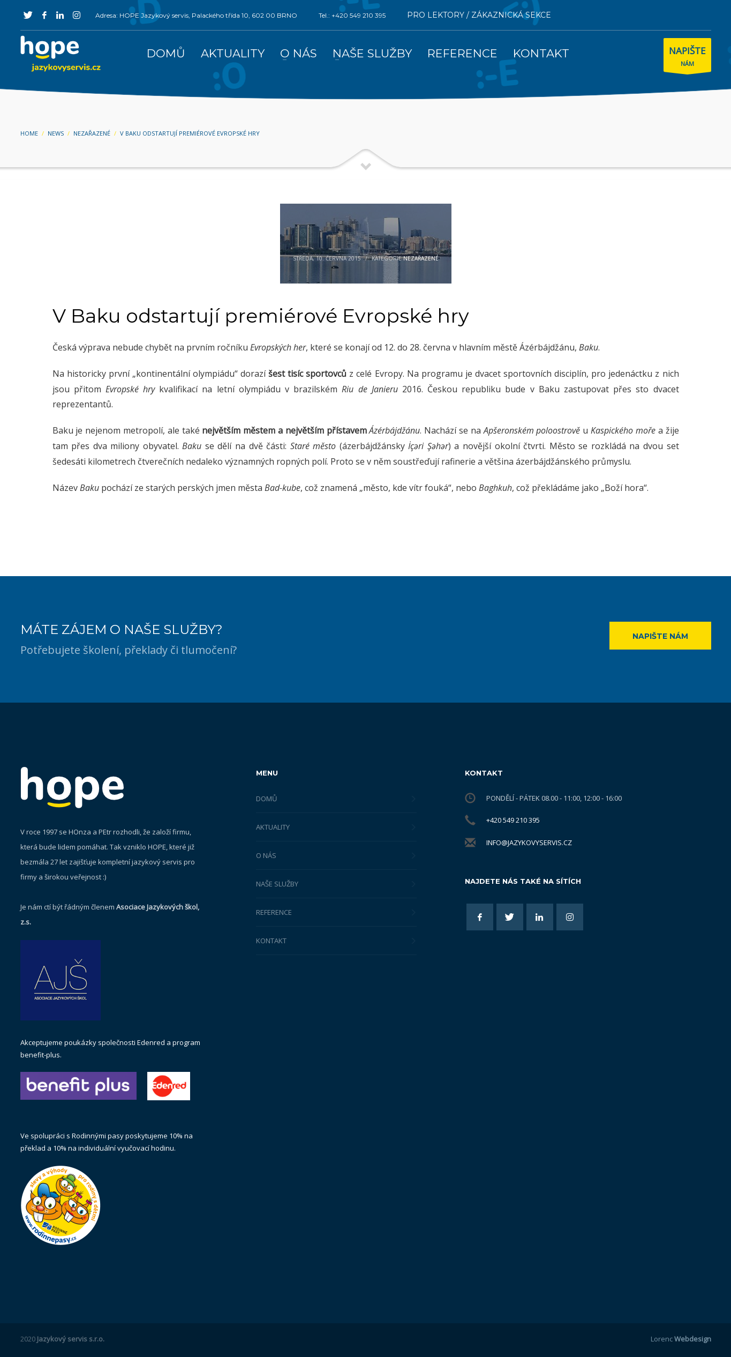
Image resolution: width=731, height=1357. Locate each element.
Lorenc (681, 1339)
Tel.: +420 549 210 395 (352, 15)
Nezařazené (421, 258)
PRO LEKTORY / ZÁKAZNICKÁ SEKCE (479, 15)
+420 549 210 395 (513, 820)
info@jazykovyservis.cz (529, 842)
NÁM (687, 57)
